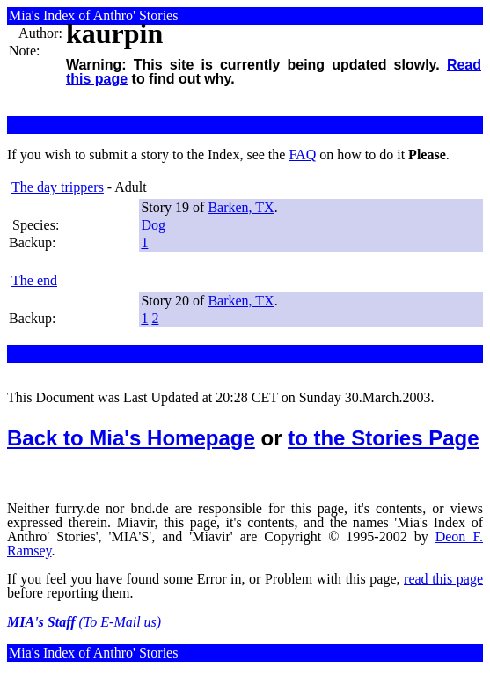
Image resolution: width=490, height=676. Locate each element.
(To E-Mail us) (120, 621)
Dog (153, 224)
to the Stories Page (383, 438)
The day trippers (57, 187)
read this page (443, 578)
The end (34, 280)
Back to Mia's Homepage (131, 438)
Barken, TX (241, 207)
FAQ (302, 154)
